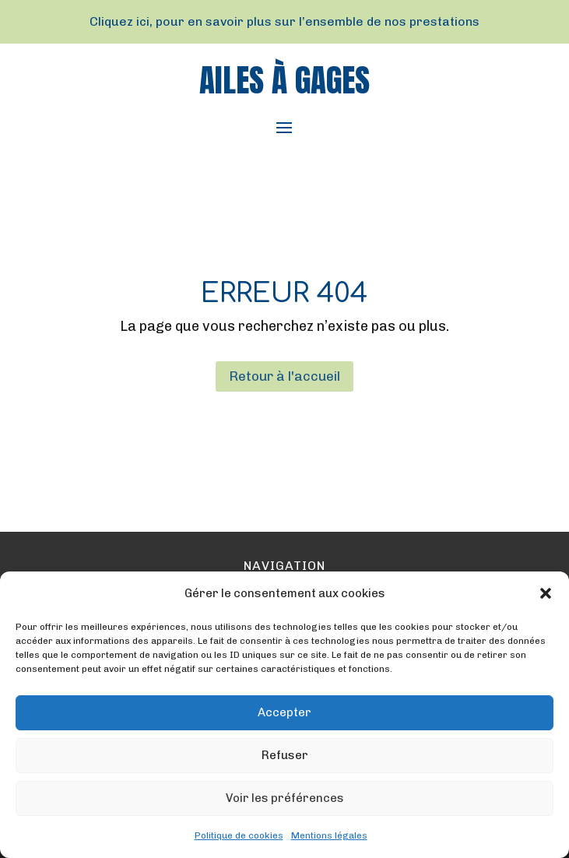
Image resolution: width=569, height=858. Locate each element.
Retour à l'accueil (284, 376)
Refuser (285, 755)
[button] (545, 593)
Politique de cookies (239, 835)
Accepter (284, 712)
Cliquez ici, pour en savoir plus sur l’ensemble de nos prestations (284, 21)
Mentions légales (329, 835)
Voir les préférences (285, 798)
